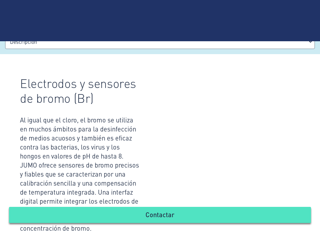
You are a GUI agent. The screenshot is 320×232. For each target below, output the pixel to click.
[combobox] (160, 41)
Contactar (160, 214)
